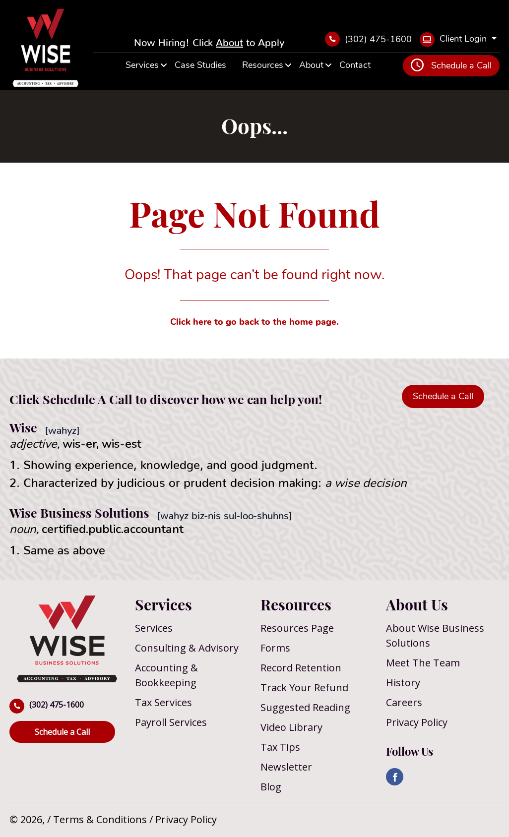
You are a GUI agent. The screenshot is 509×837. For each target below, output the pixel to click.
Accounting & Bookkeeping (166, 675)
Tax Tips (280, 747)
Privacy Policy (416, 722)
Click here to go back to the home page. (254, 322)
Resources (262, 65)
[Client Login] (458, 40)
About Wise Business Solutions (435, 635)
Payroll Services (171, 722)
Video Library (291, 727)
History (403, 682)
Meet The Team (423, 662)
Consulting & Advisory (187, 648)
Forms (275, 648)
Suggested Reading (305, 707)
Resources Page (297, 628)
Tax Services (163, 702)
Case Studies (200, 65)
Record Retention (300, 667)
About (229, 39)
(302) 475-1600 (368, 39)
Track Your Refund (304, 687)
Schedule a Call (451, 65)
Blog (270, 786)
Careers (404, 702)
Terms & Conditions (101, 819)
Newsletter (286, 767)
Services (142, 65)
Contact (355, 65)
